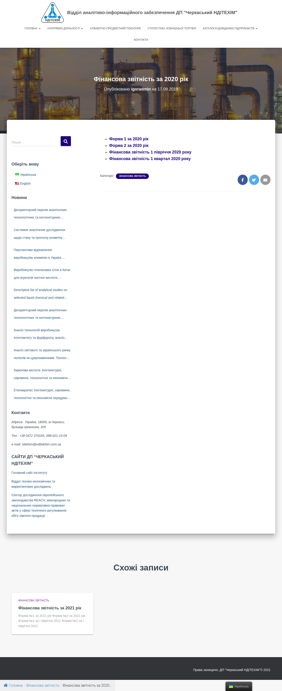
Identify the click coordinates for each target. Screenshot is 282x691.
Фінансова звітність (132, 176)
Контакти (141, 39)
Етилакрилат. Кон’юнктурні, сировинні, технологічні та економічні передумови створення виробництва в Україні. (42, 395)
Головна (32, 28)
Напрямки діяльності (65, 28)
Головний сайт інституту (29, 473)
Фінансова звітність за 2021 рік (49, 608)
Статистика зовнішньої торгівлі (172, 28)
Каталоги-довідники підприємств (230, 28)
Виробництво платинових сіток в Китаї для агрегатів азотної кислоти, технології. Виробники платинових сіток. (42, 274)
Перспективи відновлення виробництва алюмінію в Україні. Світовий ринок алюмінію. (38, 254)
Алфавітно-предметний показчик (115, 28)
